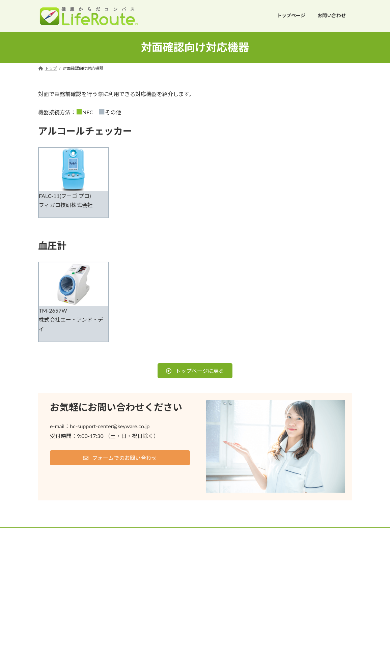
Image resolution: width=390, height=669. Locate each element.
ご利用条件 (55, 533)
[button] (195, 370)
